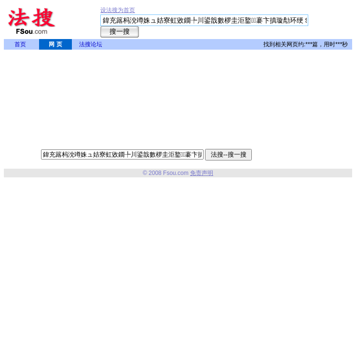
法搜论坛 (90, 44)
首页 (20, 44)
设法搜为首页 (117, 10)
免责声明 (201, 173)
